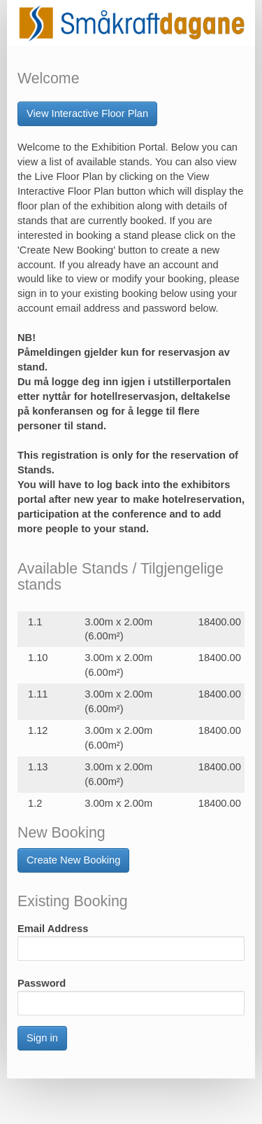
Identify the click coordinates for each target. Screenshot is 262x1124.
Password (41, 983)
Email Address (52, 928)
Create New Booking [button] (73, 860)
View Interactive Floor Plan (87, 113)
